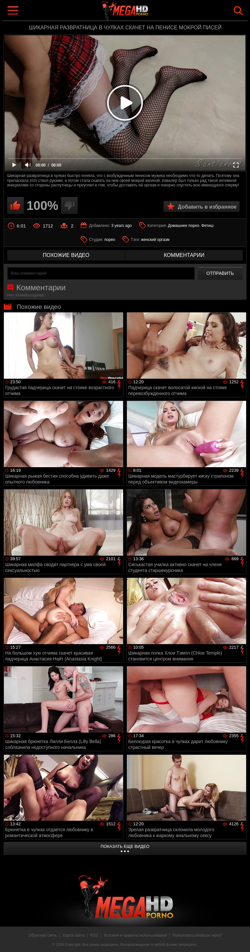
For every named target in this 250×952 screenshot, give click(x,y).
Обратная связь (42, 935)
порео (109, 239)
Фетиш (207, 225)
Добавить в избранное (207, 207)
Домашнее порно (183, 225)
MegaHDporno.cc (138, 11)
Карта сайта (74, 935)
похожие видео (66, 255)
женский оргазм (155, 239)
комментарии (184, 255)
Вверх (240, 940)
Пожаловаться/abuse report (197, 935)
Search (238, 10)
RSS (94, 935)
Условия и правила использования (135, 935)
